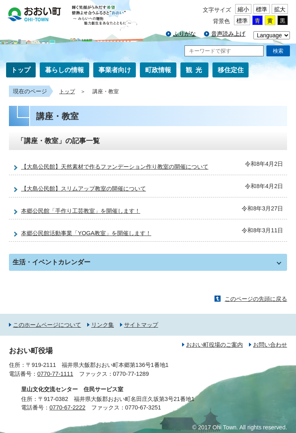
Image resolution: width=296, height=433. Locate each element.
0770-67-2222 (67, 407)
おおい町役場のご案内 (214, 344)
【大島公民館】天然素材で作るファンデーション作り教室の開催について (114, 166)
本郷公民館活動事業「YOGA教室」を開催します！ (86, 233)
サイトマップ (141, 325)
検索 (278, 51)
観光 (195, 69)
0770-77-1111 (55, 374)
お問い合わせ (270, 344)
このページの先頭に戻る (256, 299)
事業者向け (115, 69)
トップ (20, 69)
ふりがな (184, 33)
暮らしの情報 (64, 69)
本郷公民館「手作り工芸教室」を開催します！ (80, 211)
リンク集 (102, 325)
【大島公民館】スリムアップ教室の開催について (83, 188)
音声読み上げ (228, 33)
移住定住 (231, 69)
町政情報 (158, 69)
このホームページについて (47, 325)
